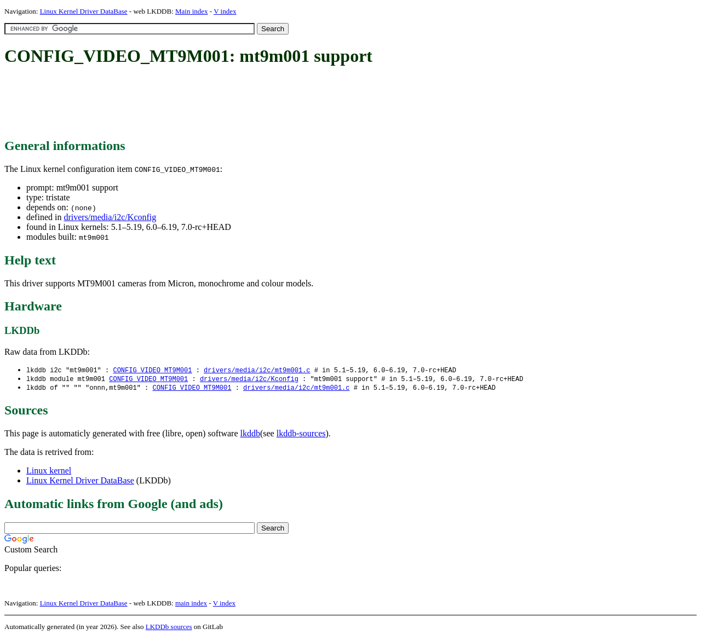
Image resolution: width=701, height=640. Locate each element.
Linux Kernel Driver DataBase (84, 11)
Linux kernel (48, 472)
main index (191, 605)
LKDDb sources (169, 628)
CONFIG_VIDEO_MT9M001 (152, 370)
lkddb (250, 435)
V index (225, 11)
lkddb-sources (301, 435)
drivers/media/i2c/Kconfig (110, 217)
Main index (191, 11)
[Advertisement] (203, 103)
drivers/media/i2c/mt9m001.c (257, 370)
